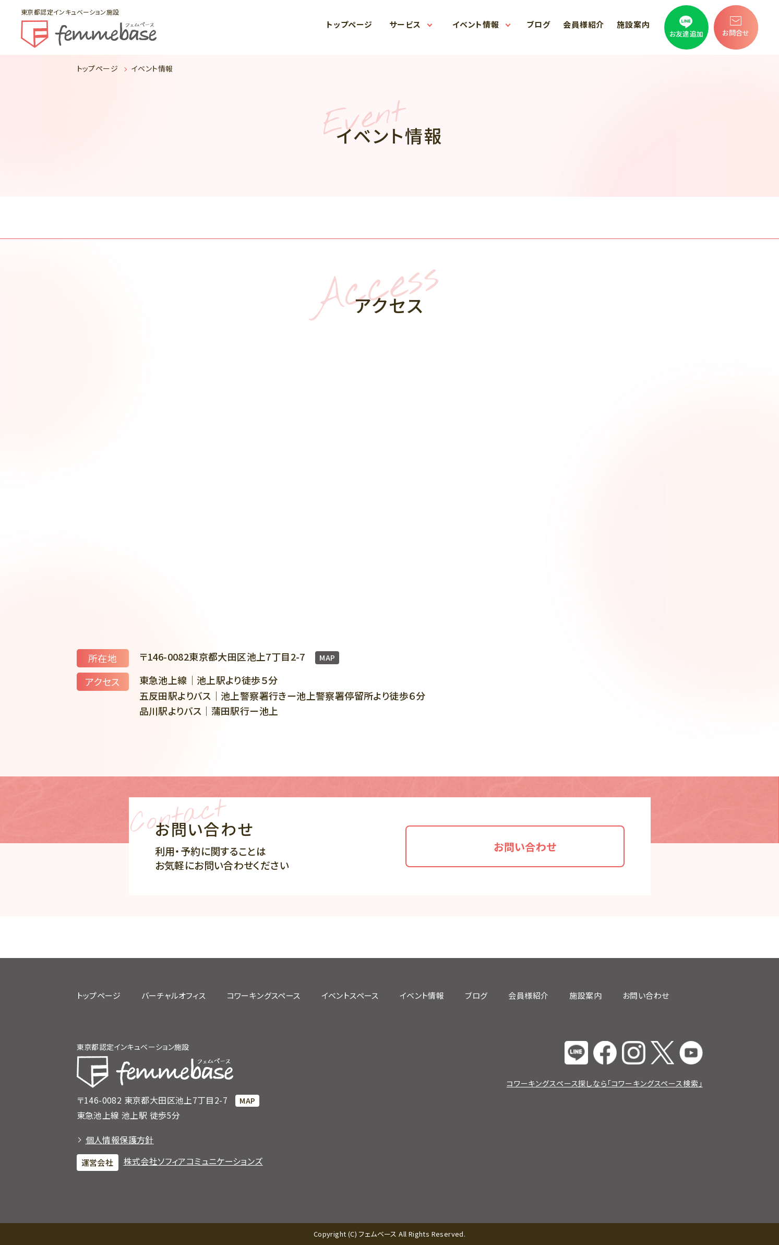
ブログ (538, 24)
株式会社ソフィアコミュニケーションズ (193, 1161)
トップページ (349, 24)
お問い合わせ (525, 846)
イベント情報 (475, 24)
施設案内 (633, 24)
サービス (405, 24)
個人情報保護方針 (120, 1139)
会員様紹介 (584, 24)
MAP (327, 657)
